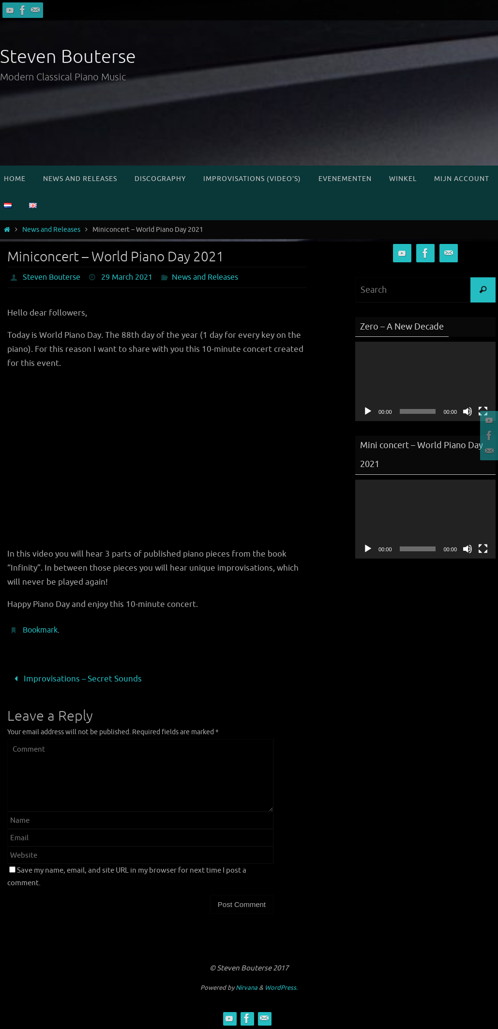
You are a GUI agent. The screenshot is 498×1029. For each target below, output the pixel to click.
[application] (425, 381)
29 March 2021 (126, 277)
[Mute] (467, 411)
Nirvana (246, 988)
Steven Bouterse (68, 56)
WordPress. (281, 988)
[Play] (368, 411)
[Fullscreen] (483, 549)
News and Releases (51, 230)
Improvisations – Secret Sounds (76, 679)
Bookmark (40, 630)
